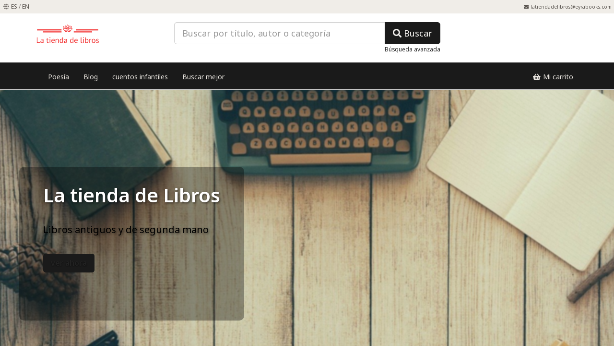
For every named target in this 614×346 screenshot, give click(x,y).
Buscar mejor (203, 76)
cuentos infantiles (140, 76)
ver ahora (69, 263)
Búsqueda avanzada (412, 49)
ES (14, 6)
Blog (90, 76)
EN (25, 6)
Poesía (58, 76)
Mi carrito (553, 76)
